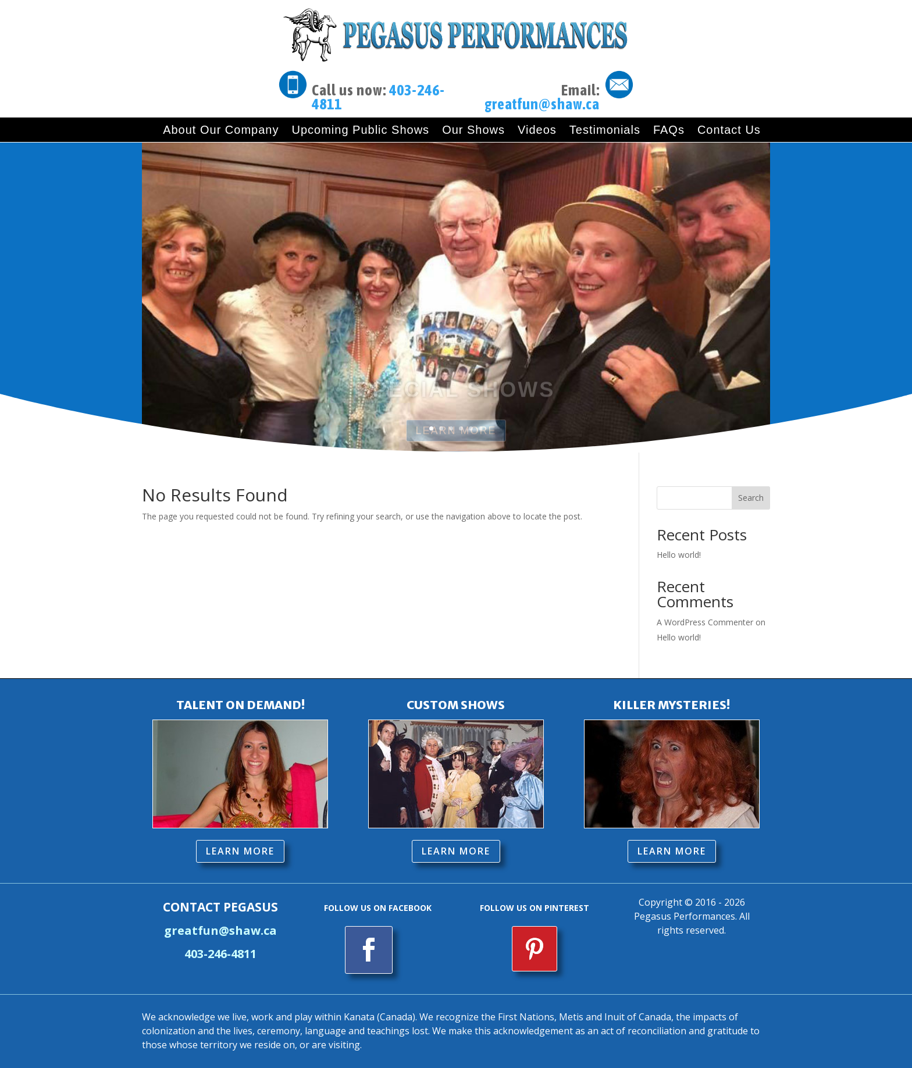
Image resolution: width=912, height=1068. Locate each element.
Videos (537, 129)
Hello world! (679, 554)
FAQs (669, 129)
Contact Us (729, 129)
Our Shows (473, 129)
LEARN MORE (240, 851)
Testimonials (604, 129)
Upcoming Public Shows (360, 129)
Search (751, 497)
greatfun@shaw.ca (542, 104)
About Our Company (221, 129)
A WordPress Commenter (705, 622)
